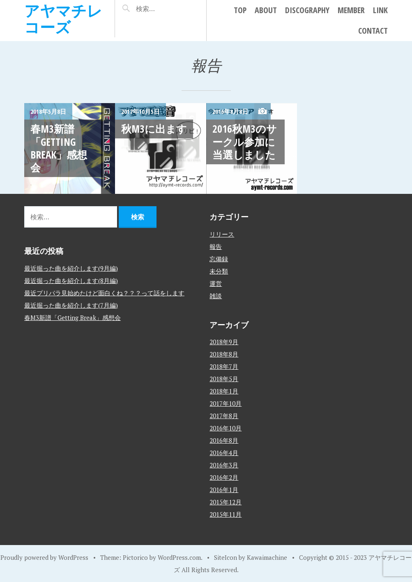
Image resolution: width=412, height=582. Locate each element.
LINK (380, 10)
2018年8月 (223, 354)
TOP (240, 10)
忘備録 (218, 259)
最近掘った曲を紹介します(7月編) (71, 305)
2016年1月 (223, 489)
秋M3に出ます (154, 129)
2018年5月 (223, 379)
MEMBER (351, 10)
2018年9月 (223, 342)
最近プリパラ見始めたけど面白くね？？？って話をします (104, 293)
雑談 (215, 296)
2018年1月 (223, 391)
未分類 (218, 271)
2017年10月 (225, 403)
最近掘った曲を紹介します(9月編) (71, 268)
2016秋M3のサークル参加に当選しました (244, 141)
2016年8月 (223, 440)
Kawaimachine (267, 557)
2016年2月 (223, 477)
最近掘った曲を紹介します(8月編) (71, 280)
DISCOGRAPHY (307, 10)
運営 (215, 283)
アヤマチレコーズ (63, 18)
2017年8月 (223, 416)
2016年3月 (223, 465)
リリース (221, 234)
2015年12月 (225, 502)
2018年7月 (223, 366)
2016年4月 (223, 453)
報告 (215, 246)
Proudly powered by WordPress (44, 557)
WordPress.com (179, 557)
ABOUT (266, 10)
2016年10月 (225, 428)
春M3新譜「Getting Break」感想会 (58, 148)
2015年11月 (225, 514)
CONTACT (373, 30)
